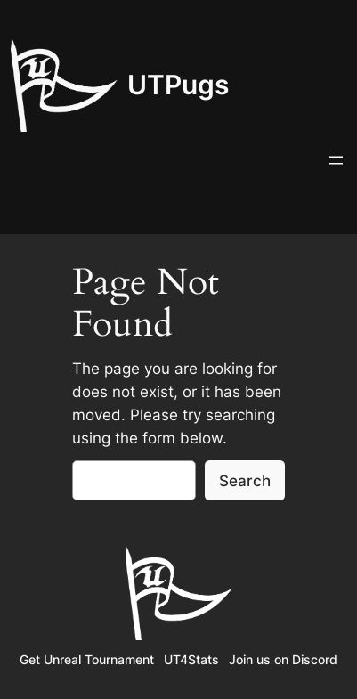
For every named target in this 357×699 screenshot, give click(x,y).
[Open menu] (335, 160)
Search (245, 481)
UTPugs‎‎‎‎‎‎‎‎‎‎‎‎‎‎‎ (178, 85)
